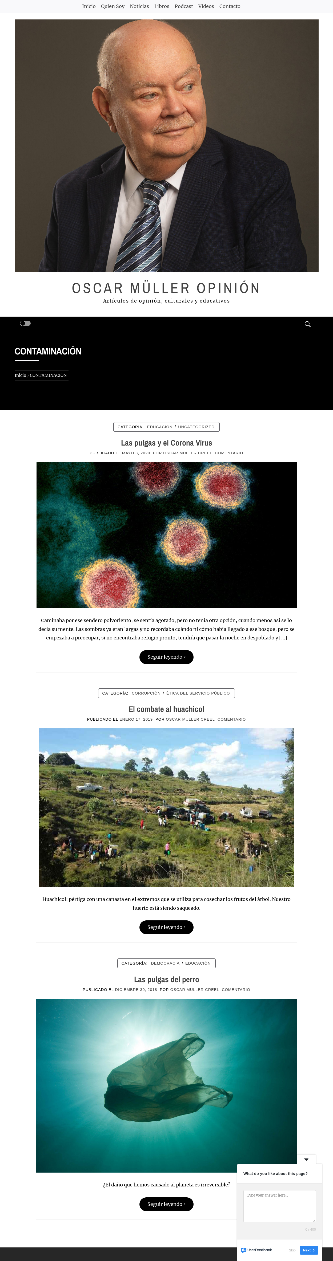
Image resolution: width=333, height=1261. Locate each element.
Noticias (139, 6)
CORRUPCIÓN (146, 693)
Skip (292, 1250)
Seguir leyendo (166, 657)
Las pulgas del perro (166, 979)
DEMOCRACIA (165, 963)
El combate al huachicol (166, 709)
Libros (161, 6)
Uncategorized (196, 427)
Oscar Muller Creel (187, 453)
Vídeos (206, 6)
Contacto (229, 6)
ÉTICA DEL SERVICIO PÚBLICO (198, 693)
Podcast (184, 6)
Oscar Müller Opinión (166, 287)
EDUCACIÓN (159, 427)
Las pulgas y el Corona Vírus (166, 442)
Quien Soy (113, 6)
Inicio (89, 6)
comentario (229, 453)
